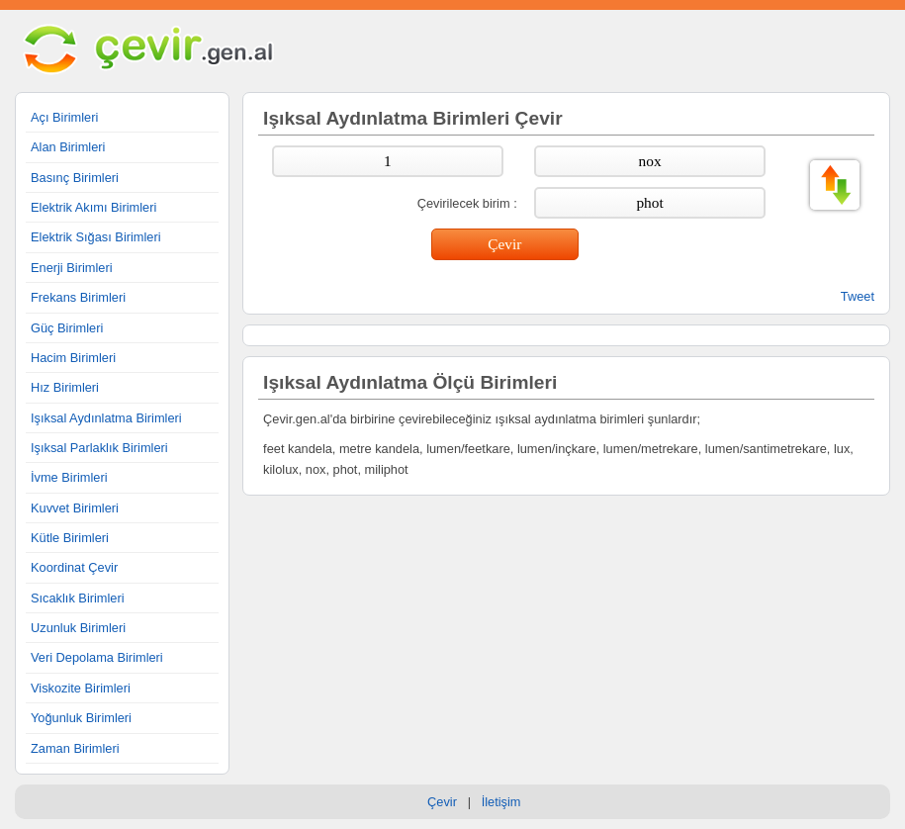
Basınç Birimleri (75, 177)
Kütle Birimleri (70, 537)
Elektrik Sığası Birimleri (96, 237)
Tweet (857, 296)
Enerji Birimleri (71, 267)
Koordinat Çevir (74, 567)
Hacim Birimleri (73, 357)
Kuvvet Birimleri (75, 508)
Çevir (442, 801)
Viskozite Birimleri (81, 688)
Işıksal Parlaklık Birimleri (99, 447)
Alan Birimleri (68, 146)
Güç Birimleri (67, 328)
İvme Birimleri (69, 477)
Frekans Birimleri (78, 297)
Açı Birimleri (64, 117)
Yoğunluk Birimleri (81, 717)
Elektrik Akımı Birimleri (93, 207)
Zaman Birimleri (75, 748)
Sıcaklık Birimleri (78, 598)
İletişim (501, 801)
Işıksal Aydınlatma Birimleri (106, 418)
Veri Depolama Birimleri (97, 657)
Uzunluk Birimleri (78, 627)
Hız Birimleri (65, 387)
